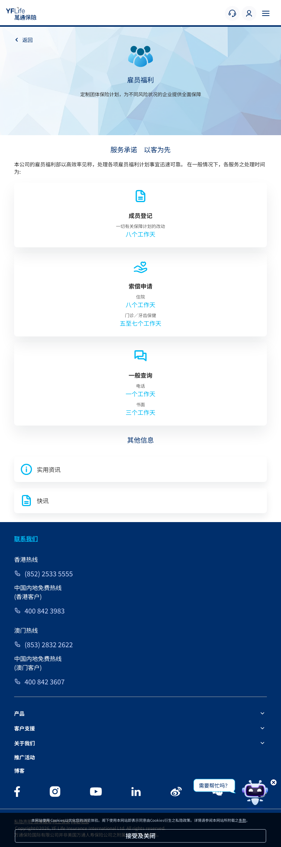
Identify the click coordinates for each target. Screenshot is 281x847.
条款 (242, 820)
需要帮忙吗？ (214, 785)
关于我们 (24, 743)
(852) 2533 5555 (49, 573)
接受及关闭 (140, 835)
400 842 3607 (45, 681)
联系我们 (26, 538)
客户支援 (24, 728)
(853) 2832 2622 (49, 644)
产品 (19, 713)
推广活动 (24, 757)
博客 (19, 770)
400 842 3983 (45, 610)
